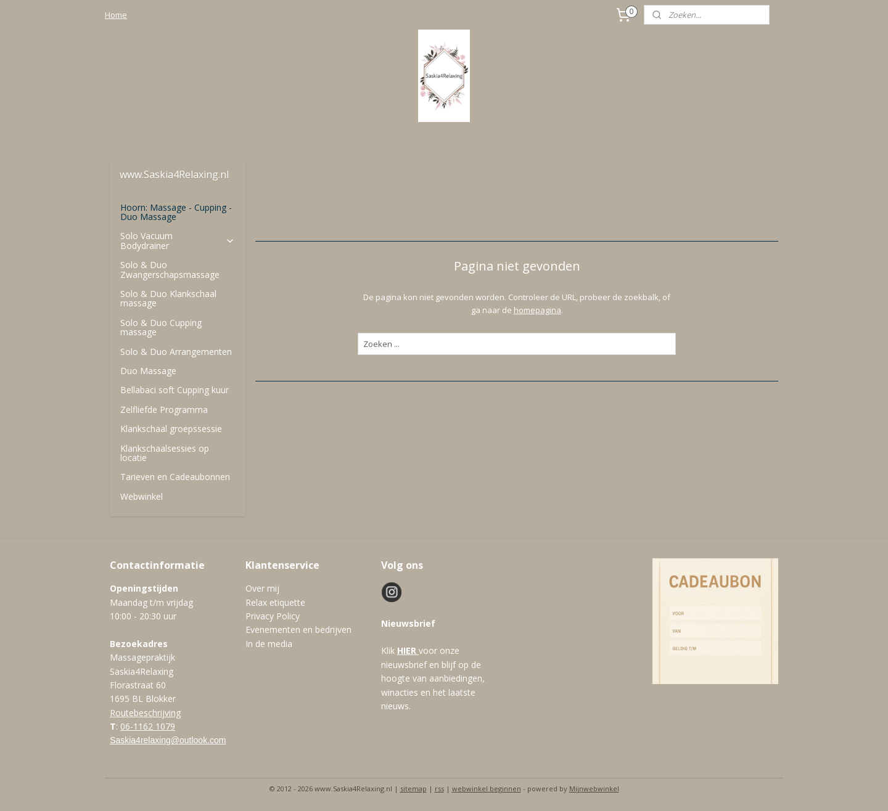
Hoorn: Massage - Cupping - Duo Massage (176, 212)
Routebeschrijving (145, 713)
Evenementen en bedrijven (298, 629)
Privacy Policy (272, 616)
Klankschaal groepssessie (171, 428)
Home (116, 14)
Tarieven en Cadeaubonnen (175, 477)
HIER (406, 650)
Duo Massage (148, 371)
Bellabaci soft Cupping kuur (174, 390)
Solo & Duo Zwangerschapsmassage (170, 269)
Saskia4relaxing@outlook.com (168, 740)
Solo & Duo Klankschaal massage (168, 298)
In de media (268, 644)
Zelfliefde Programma (164, 409)
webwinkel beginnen (486, 788)
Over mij (262, 588)
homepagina (537, 310)
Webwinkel (141, 496)
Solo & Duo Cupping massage (161, 327)
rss (439, 788)
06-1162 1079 (147, 726)
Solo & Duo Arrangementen (176, 351)
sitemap (413, 788)
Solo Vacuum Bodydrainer (177, 240)
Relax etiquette (275, 602)
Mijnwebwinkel (594, 788)
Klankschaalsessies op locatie (164, 452)
